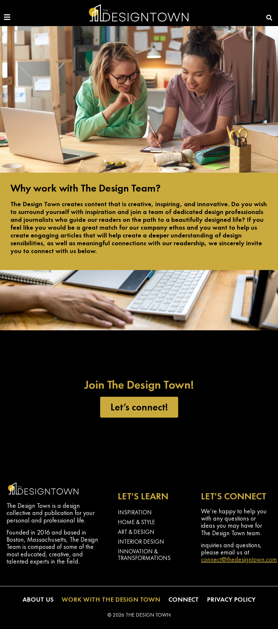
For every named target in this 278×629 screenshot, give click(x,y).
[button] (269, 17)
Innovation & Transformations (144, 555)
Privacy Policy (231, 599)
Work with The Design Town (111, 599)
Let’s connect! (139, 407)
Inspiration (135, 512)
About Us (38, 599)
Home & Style (136, 522)
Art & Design (136, 532)
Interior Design (141, 541)
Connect (183, 599)
